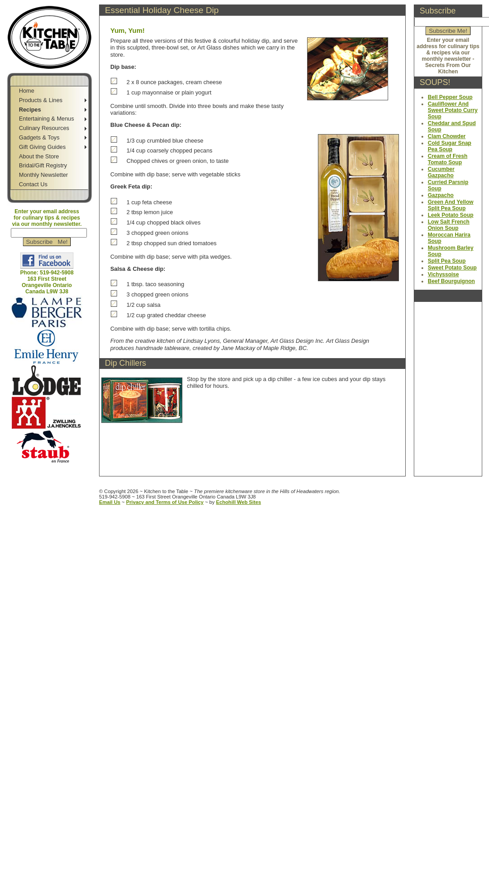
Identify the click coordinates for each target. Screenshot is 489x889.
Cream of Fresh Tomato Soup (447, 159)
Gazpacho (440, 195)
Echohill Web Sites (238, 502)
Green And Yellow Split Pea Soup (450, 205)
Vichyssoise (443, 274)
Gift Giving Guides (42, 147)
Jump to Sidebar (88, 3)
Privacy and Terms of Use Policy (165, 502)
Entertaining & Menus (46, 118)
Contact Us (33, 184)
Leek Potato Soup (450, 215)
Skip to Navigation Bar (30, 3)
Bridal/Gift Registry (43, 165)
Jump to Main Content (50, 473)
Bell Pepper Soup (450, 97)
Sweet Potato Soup (452, 268)
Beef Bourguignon (451, 281)
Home (26, 90)
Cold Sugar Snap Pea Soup (449, 146)
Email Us (109, 502)
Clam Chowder (447, 136)
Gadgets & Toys (39, 137)
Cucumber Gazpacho (441, 172)
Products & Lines (41, 100)
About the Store (39, 156)
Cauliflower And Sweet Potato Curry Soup (453, 110)
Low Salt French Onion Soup (449, 225)
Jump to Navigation (47, 466)
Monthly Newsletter (43, 174)
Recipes (30, 109)
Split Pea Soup (447, 261)
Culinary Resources (44, 128)
